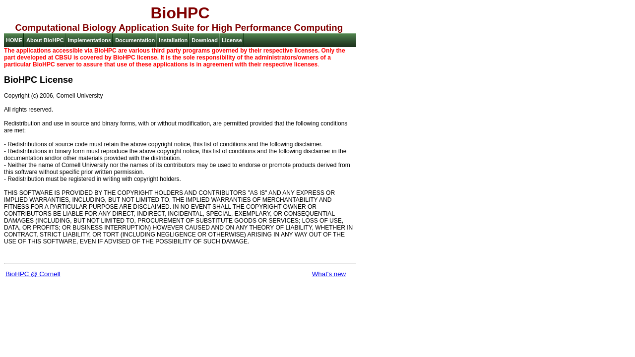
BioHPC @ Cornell (33, 274)
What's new (329, 274)
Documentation (135, 40)
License (232, 40)
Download (204, 40)
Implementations (89, 40)
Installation (173, 40)
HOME (14, 40)
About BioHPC (45, 40)
